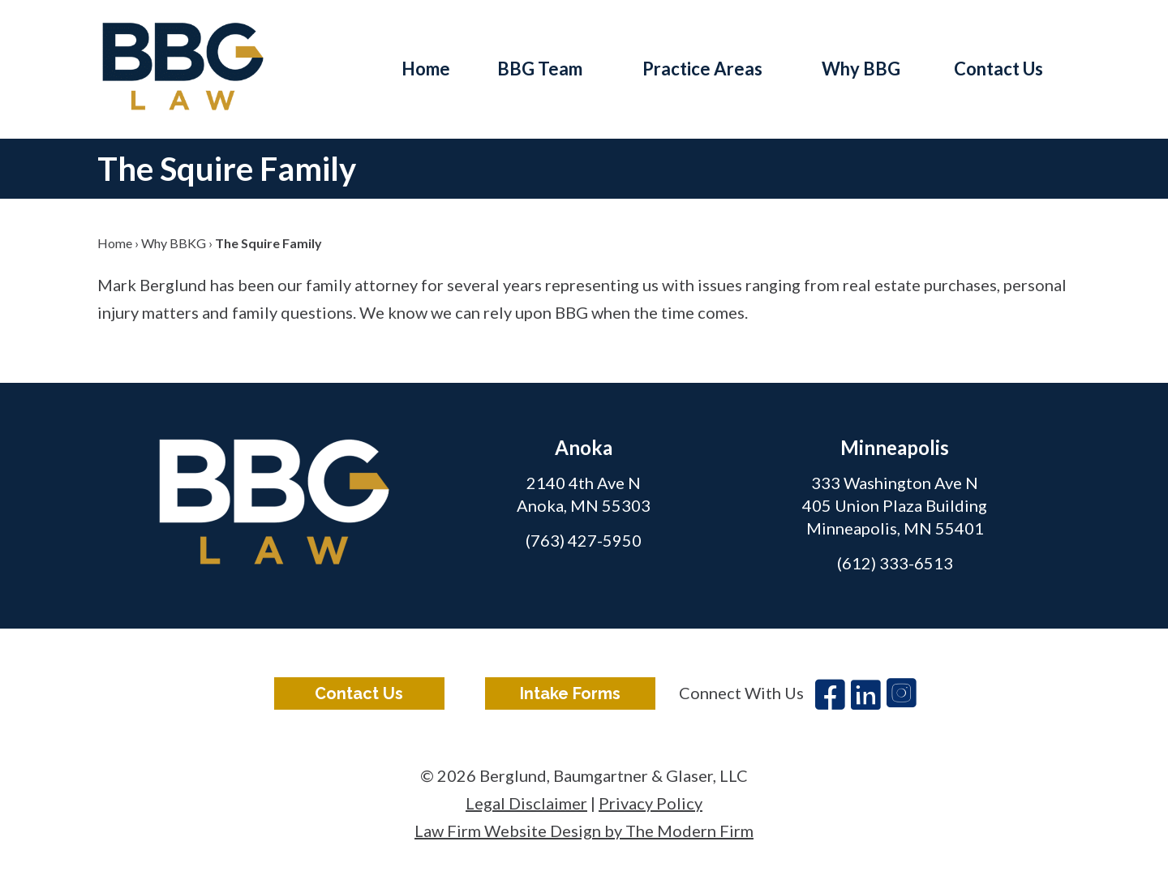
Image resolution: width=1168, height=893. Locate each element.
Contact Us (998, 68)
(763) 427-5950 (584, 540)
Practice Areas (702, 68)
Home (426, 68)
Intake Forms (570, 693)
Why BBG (861, 68)
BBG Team (539, 68)
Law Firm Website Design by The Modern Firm (584, 830)
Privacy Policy (650, 803)
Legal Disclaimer (526, 803)
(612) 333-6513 (895, 563)
